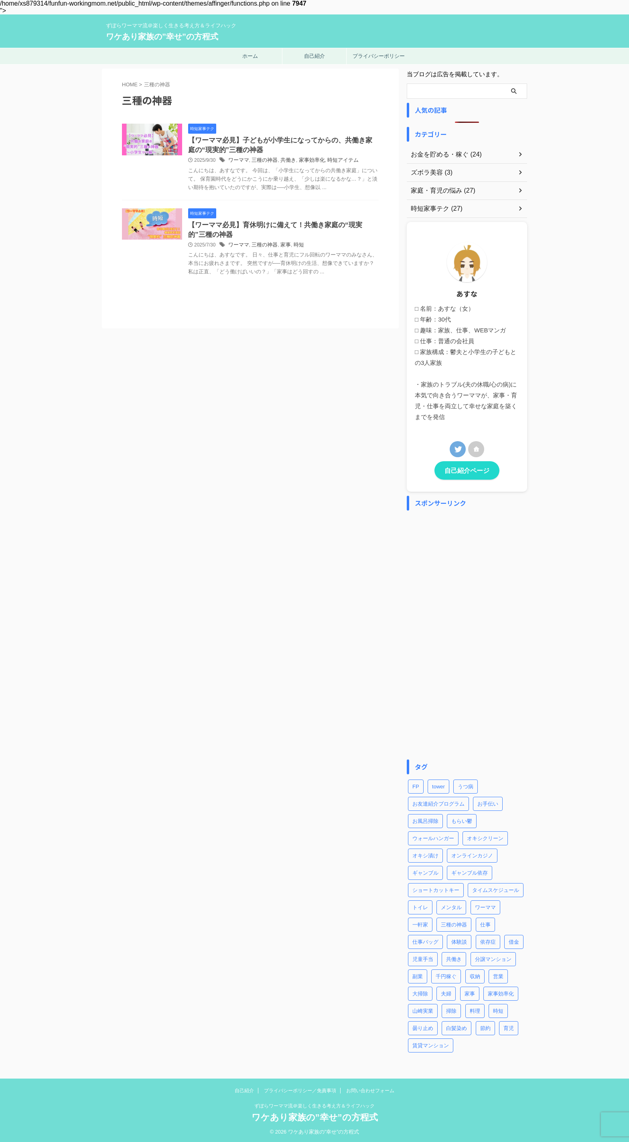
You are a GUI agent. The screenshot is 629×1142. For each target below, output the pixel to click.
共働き (304, 162)
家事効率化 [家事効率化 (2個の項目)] (501, 992)
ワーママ (258, 162)
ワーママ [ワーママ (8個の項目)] (485, 906)
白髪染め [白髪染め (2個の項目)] (456, 1027)
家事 (301, 256)
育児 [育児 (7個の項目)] (508, 1027)
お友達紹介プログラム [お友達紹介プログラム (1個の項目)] (438, 803)
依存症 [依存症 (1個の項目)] (488, 941)
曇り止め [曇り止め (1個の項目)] (422, 1027)
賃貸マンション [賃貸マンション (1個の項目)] (430, 1044)
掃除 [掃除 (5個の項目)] (451, 1010)
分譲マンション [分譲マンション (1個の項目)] (493, 958)
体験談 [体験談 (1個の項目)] (459, 941)
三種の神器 (282, 162)
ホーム (250, 56)
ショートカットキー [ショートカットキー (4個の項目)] (435, 889)
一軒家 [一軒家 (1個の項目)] (420, 923)
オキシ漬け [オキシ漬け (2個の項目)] (425, 854)
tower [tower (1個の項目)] (438, 785)
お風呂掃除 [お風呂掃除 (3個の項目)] (425, 820)
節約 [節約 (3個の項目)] (485, 1027)
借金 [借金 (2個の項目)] (514, 941)
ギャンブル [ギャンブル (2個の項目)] (425, 872)
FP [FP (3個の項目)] (415, 785)
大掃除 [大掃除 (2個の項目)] (420, 992)
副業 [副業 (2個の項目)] (417, 975)
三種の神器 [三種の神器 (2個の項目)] (454, 923)
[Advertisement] (467, 633)
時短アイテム (355, 162)
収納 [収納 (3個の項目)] (475, 975)
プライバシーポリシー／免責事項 (300, 1089)
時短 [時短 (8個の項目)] (498, 1010)
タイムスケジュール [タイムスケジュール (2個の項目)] (495, 889)
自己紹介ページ (467, 470)
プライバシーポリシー (379, 56)
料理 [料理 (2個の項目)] (475, 1010)
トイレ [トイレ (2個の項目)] (420, 906)
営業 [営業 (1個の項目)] (498, 975)
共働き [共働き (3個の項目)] (454, 958)
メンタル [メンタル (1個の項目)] (451, 906)
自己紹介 (314, 56)
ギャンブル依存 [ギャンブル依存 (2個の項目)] (469, 872)
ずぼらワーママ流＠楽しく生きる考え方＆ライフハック (314, 1104)
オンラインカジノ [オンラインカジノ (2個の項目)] (472, 854)
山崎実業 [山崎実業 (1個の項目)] (422, 1010)
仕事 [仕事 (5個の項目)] (485, 923)
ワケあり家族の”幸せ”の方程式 (162, 36)
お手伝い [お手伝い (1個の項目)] (487, 803)
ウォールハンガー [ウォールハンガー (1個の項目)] (433, 837)
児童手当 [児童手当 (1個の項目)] (422, 958)
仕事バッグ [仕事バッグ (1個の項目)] (425, 941)
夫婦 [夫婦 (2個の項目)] (446, 992)
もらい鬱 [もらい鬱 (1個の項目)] (461, 820)
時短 (314, 256)
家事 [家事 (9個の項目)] (470, 992)
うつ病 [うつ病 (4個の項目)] (465, 785)
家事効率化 (326, 162)
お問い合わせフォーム (370, 1089)
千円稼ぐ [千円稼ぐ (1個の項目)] (446, 975)
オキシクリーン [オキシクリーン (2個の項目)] (485, 837)
